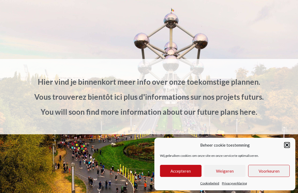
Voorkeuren (269, 171)
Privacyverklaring (234, 183)
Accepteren (180, 171)
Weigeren (225, 171)
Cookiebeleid (209, 183)
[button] (287, 145)
